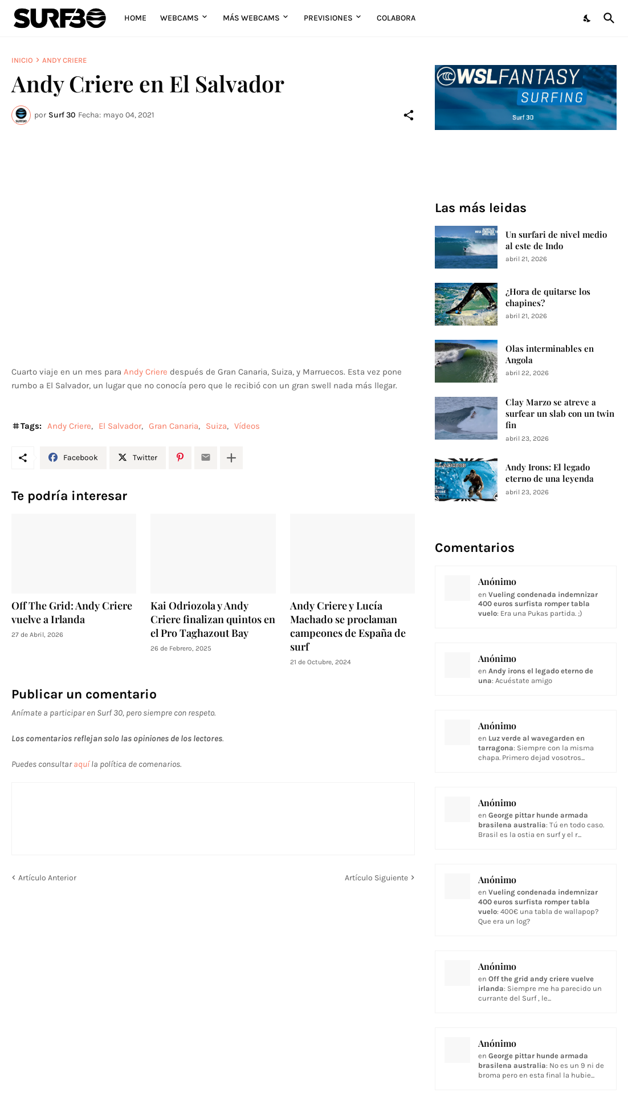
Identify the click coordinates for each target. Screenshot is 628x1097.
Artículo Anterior (47, 878)
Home (135, 18)
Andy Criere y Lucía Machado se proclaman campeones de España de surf (348, 626)
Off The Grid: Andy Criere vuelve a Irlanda (71, 612)
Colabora (396, 18)
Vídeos (247, 426)
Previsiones (328, 18)
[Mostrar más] (231, 457)
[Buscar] (607, 18)
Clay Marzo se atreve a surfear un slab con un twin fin (559, 413)
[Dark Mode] (587, 18)
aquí (81, 764)
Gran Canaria (173, 426)
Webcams (179, 18)
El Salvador (120, 426)
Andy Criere (64, 60)
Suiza (216, 426)
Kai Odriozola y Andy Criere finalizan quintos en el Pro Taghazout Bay (212, 619)
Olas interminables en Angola (549, 354)
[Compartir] (408, 115)
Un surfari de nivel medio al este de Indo (556, 240)
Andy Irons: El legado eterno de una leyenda (549, 473)
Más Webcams (251, 18)
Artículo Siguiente (376, 878)
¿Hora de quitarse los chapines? (547, 297)
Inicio (22, 60)
